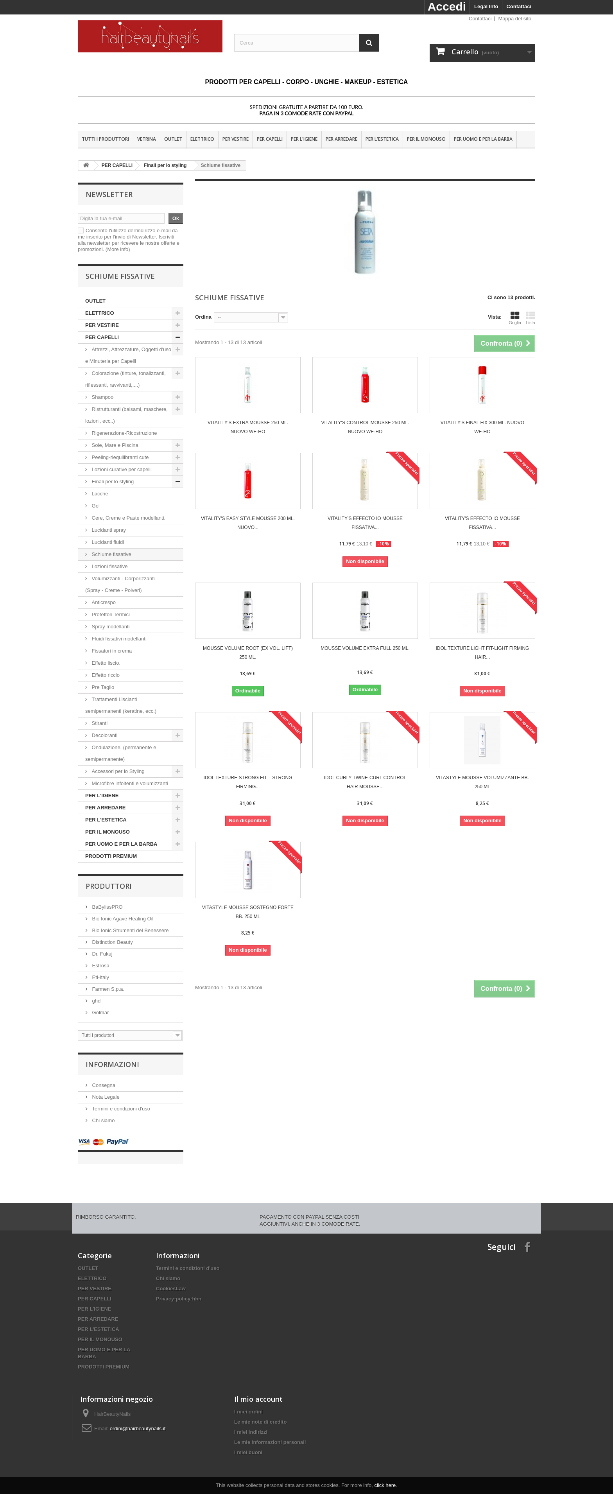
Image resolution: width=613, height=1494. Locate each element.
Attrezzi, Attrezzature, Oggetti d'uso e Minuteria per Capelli (128, 355)
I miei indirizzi (250, 1424)
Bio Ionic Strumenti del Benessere (129, 930)
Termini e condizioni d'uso (120, 1109)
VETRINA (146, 139)
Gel (95, 506)
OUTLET (173, 139)
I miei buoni (248, 1444)
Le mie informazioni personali (270, 1434)
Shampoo (102, 397)
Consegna (103, 1085)
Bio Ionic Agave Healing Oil (122, 919)
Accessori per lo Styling (118, 771)
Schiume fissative (111, 554)
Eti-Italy (100, 977)
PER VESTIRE (235, 139)
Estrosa (100, 965)
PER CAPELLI (270, 139)
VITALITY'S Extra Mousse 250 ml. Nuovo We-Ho (248, 427)
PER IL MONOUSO (426, 139)
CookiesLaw (171, 1281)
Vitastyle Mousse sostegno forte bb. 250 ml (248, 912)
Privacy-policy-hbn (178, 1291)
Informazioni (112, 1064)
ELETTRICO (202, 139)
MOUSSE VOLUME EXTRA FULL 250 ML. (365, 648)
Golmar (100, 1012)
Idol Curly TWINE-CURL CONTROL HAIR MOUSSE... (365, 782)
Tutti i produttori (105, 139)
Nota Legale (105, 1097)
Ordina (203, 317)
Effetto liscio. (106, 663)
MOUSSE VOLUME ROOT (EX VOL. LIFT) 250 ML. (248, 653)
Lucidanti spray (108, 530)
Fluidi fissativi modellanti (119, 639)
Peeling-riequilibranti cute (119, 457)
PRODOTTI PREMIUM (111, 856)
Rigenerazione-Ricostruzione (123, 433)
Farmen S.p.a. (107, 989)
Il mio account (258, 1391)
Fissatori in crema (111, 651)
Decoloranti (104, 735)
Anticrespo (103, 602)
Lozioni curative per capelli (121, 469)
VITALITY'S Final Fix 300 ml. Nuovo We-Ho (482, 427)
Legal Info (486, 6)
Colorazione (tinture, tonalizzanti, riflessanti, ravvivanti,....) (125, 379)
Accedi (447, 6)
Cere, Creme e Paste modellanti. (127, 518)
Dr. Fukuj (102, 954)
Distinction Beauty (112, 942)
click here (385, 1485)
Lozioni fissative (109, 566)
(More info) (118, 249)
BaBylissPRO (107, 907)
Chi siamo (103, 1120)
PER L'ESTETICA (382, 139)
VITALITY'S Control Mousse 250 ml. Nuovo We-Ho (365, 427)
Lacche (99, 494)
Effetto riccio (105, 675)
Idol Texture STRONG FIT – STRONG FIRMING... (247, 782)
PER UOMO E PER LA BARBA (483, 139)
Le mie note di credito (260, 1414)
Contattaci (518, 6)
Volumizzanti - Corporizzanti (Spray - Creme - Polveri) (120, 584)
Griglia (515, 318)
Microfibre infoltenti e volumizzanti (129, 783)
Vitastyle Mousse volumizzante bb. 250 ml (482, 782)
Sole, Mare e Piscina (114, 445)
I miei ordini (248, 1404)
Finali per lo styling (112, 481)
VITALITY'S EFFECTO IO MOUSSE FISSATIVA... (365, 523)
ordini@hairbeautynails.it (138, 1421)
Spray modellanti (111, 627)
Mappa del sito (514, 19)
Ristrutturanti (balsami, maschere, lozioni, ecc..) (126, 415)
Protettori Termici (110, 614)
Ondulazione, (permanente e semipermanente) (120, 753)
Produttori (109, 886)
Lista (530, 318)
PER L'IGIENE (304, 139)
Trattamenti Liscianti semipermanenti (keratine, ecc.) (120, 705)
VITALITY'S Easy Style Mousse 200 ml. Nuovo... (248, 523)
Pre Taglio (102, 687)
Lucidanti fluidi (107, 542)
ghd (95, 1001)
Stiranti (99, 723)
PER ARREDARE (341, 139)
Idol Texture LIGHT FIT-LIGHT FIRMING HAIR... (482, 653)
